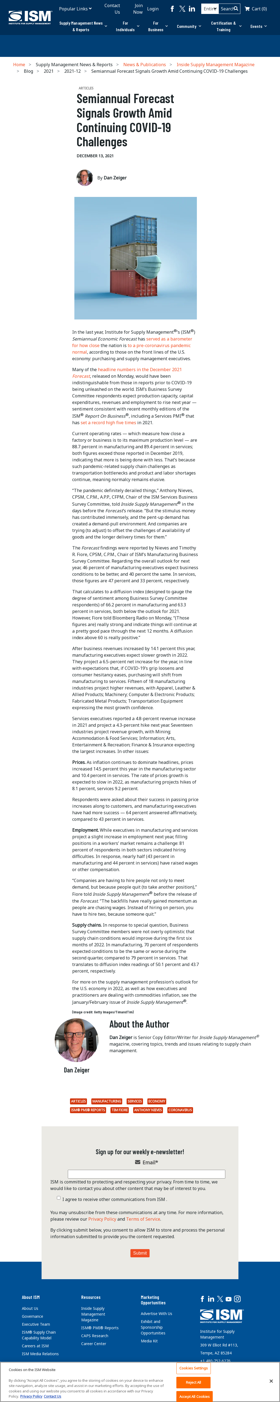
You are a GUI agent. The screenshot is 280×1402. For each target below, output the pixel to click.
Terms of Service (143, 1219)
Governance (32, 1316)
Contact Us (112, 8)
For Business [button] (158, 26)
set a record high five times (108, 423)
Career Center (93, 1343)
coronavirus (180, 1110)
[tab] (83, 26)
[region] (140, 1382)
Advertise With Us (156, 1313)
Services (135, 1101)
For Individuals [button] (127, 26)
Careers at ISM (35, 1345)
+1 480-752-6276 (215, 1360)
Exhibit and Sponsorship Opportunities (153, 1327)
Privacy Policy (102, 1219)
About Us (30, 1308)
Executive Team (36, 1324)
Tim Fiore (120, 1110)
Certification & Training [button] (226, 26)
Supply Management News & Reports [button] (83, 26)
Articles (78, 1101)
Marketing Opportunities (153, 1299)
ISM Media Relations (40, 1353)
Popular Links (73, 9)
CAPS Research (94, 1335)
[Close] (271, 1381)
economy (156, 1101)
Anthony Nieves (148, 1110)
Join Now (138, 8)
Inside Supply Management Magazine (216, 65)
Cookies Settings (193, 1368)
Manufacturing (106, 1101)
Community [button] (189, 26)
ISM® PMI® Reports (88, 1110)
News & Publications (144, 65)
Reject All (193, 1382)
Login (153, 9)
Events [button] (258, 26)
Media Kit (149, 1340)
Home (19, 65)
